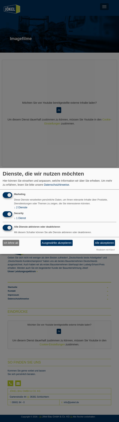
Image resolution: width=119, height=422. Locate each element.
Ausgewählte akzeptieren (56, 242)
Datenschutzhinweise (56, 184)
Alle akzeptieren (104, 242)
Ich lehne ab (11, 242)
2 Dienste (20, 207)
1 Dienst (20, 218)
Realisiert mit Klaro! (105, 250)
